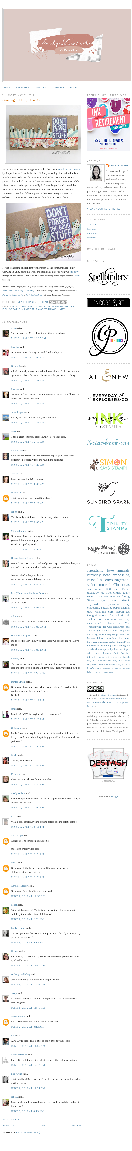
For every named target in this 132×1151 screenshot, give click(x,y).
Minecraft (100, 664)
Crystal (14, 951)
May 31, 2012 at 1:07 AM (28, 357)
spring (101, 657)
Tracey (14, 473)
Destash (74, 87)
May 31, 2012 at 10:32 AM (28, 649)
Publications (42, 87)
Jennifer (15, 347)
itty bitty (74, 271)
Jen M (14, 511)
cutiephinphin (18, 412)
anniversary (124, 619)
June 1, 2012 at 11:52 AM (28, 965)
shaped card (116, 657)
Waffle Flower (94, 649)
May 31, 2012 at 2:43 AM (28, 403)
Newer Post (8, 1125)
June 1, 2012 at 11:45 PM (28, 1007)
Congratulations (97, 615)
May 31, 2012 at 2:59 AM (28, 441)
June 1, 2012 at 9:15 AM (27, 942)
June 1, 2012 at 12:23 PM (28, 984)
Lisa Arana (16, 1073)
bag (128, 653)
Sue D (14, 862)
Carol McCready (19, 885)
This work (92, 694)
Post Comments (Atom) (28, 1132)
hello (112, 596)
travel (98, 653)
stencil (126, 600)
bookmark (107, 661)
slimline (120, 641)
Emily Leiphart (118, 166)
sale (128, 626)
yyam (14, 327)
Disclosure (59, 87)
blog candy (34, 306)
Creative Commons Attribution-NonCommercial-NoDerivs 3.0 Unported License (107, 702)
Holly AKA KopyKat (21, 635)
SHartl (14, 904)
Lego (107, 657)
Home (7, 87)
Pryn (13, 1035)
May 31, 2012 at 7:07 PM (27, 807)
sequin (91, 596)
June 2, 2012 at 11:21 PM (28, 1088)
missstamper (17, 835)
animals (123, 570)
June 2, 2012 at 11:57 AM (28, 1045)
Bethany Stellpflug (20, 974)
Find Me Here (23, 87)
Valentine (100, 611)
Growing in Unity (20, 309)
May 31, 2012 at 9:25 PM (27, 853)
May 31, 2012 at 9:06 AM (28, 607)
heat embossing (116, 575)
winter (90, 653)
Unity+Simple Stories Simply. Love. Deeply (19, 291)
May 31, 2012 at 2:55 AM (28, 422)
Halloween (118, 626)
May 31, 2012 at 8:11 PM (27, 826)
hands (102, 638)
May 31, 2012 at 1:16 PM (27, 700)
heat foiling (123, 596)
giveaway (93, 592)
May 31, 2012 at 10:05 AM (28, 626)
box (114, 645)
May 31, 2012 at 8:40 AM (28, 584)
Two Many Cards (96, 630)
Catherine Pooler (118, 588)
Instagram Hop (114, 638)
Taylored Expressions (103, 604)
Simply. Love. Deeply (69, 169)
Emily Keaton (18, 928)
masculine (95, 580)
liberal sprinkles (19, 1054)
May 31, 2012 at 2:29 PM (27, 719)
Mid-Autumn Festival (112, 668)
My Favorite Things (44, 309)
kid (102, 592)
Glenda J (15, 365)
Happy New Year (121, 634)
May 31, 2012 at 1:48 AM (28, 380)
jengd (14, 708)
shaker (91, 619)
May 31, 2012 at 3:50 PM (27, 784)
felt (107, 630)
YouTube (91, 224)
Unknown (16, 492)
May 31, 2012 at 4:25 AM (28, 464)
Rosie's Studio (94, 668)
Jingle (14, 754)
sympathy (108, 649)
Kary (13, 816)
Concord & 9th (119, 615)
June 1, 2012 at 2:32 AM (27, 919)
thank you (102, 596)
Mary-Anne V (18, 1016)
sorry (115, 661)
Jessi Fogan (17, 450)
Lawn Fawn (110, 619)
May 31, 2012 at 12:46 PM (28, 672)
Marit (14, 431)
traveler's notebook (105, 672)
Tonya (14, 993)
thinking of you (122, 649)
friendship (95, 570)
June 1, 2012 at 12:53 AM (28, 896)
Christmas (121, 584)
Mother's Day (117, 630)
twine (126, 592)
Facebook (92, 233)
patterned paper (110, 607)
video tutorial (99, 584)
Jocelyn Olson (18, 793)
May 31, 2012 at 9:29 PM (27, 876)
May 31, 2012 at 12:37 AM (28, 338)
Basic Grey (19, 306)
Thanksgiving (94, 626)
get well (107, 626)
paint (95, 672)
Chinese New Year (118, 622)
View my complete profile (104, 209)
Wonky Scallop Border (34, 295)
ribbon (120, 611)
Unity (77, 275)
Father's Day (104, 634)
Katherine (16, 774)
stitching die (123, 645)
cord (111, 611)
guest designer (95, 622)
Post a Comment (10, 1119)
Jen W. (14, 1096)
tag (128, 611)
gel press (126, 664)
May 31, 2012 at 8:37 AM (28, 549)
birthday (94, 575)
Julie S (14, 616)
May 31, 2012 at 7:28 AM (28, 503)
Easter (112, 641)
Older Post (76, 1125)
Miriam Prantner (19, 530)
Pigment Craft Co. (113, 653)
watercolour (94, 588)
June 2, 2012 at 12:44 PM (28, 1064)
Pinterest (91, 237)
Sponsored (92, 638)
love (110, 570)
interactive (92, 656)
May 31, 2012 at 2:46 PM (27, 765)
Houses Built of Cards (22, 557)
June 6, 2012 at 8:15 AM (27, 1111)
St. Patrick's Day (113, 664)
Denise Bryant (18, 681)
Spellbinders (113, 592)
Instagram (92, 228)
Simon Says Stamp (102, 600)
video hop (106, 645)
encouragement (53, 306)
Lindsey (15, 658)
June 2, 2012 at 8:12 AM (27, 1026)
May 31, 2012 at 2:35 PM (27, 746)
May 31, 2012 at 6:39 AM (28, 483)
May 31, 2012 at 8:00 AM (28, 522)
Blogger (114, 796)
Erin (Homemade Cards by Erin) (27, 593)
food (99, 619)
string (95, 634)
